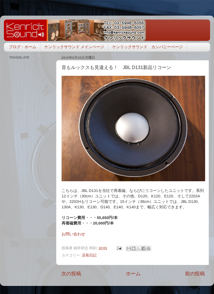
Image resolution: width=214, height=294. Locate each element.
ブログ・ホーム (22, 47)
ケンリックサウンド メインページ (74, 47)
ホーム (133, 273)
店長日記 (89, 255)
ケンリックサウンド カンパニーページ (147, 47)
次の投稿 (71, 273)
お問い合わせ (73, 234)
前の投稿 (195, 273)
